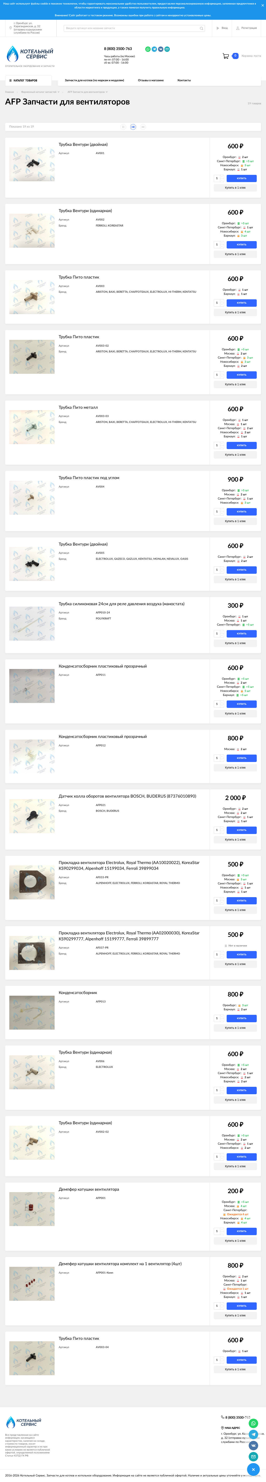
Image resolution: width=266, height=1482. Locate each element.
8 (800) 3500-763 (118, 49)
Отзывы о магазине (151, 80)
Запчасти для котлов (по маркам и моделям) (94, 80)
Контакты (184, 80)
